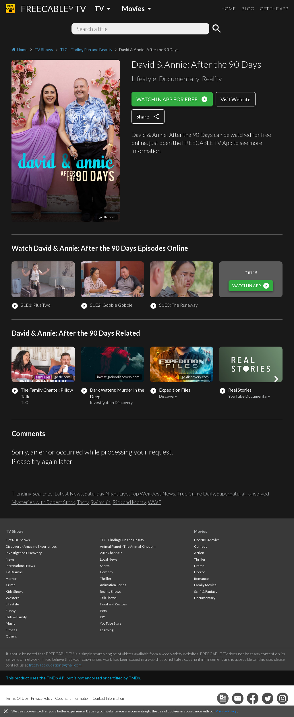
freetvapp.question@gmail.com (55, 664)
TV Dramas (14, 572)
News (10, 559)
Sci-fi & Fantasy (205, 591)
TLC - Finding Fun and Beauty (122, 540)
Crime (11, 585)
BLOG (247, 8)
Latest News (69, 493)
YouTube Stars (110, 623)
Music (10, 623)
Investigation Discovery (24, 553)
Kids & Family (16, 617)
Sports (105, 566)
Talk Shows (108, 598)
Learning (106, 630)
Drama (199, 566)
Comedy (106, 572)
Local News (108, 559)
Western (13, 598)
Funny (11, 611)
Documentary (204, 598)
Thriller (105, 578)
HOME (228, 8)
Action (199, 553)
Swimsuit (101, 502)
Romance (201, 578)
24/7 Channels (111, 553)
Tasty (83, 502)
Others (11, 636)
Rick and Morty (129, 502)
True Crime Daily (196, 493)
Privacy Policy (226, 711)
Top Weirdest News (153, 493)
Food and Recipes (113, 604)
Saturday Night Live (107, 493)
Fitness (11, 630)
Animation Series (113, 585)
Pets (103, 611)
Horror (11, 578)
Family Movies (205, 585)
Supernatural (231, 493)
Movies (200, 531)
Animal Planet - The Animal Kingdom (128, 546)
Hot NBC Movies (207, 540)
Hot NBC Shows (18, 540)
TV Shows (15, 531)
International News (20, 566)
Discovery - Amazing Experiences (31, 546)
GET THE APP (274, 8)
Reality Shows (110, 591)
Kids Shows (14, 591)
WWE (154, 502)
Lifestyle (12, 604)
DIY (102, 617)
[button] (276, 379)
